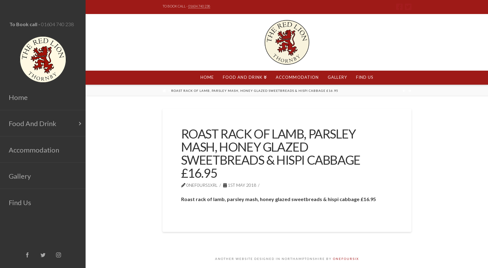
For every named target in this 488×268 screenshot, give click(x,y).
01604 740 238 (57, 24)
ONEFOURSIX (346, 259)
